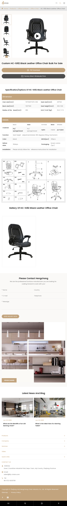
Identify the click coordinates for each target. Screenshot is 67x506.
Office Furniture (23, 9)
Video (4, 451)
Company (5, 441)
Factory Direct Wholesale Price (33, 76)
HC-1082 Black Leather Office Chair (53, 9)
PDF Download (33, 70)
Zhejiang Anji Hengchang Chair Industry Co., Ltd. (27, 489)
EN (56, 3)
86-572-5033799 (9, 481)
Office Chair (34, 9)
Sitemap (5, 492)
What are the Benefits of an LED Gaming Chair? (14, 425)
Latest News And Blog (33, 393)
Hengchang (9, 380)
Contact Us (6, 462)
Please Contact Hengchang (33, 278)
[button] (6, 15)
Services (5, 446)
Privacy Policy (16, 492)
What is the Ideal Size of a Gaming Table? (47, 425)
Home (6, 9)
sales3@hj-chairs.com (12, 474)
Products (13, 9)
